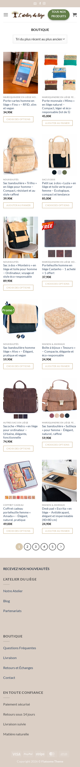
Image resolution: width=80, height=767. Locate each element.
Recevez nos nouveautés (26, 568)
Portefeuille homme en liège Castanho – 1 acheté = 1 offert (59, 269)
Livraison (10, 658)
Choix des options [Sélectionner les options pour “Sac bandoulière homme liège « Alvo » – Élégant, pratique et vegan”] (18, 366)
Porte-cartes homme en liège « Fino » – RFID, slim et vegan (19, 104)
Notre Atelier (13, 591)
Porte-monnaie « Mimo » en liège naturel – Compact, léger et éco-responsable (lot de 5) (58, 106)
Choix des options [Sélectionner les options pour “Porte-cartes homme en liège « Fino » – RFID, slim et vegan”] (18, 119)
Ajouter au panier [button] (57, 123)
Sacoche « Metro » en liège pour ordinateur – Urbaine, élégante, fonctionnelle (20, 431)
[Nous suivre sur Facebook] (40, 3)
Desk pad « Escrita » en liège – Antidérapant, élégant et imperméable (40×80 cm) (57, 514)
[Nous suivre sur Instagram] (44, 3)
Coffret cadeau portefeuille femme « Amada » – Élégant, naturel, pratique (17, 514)
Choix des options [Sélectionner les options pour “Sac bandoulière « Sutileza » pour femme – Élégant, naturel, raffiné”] (57, 444)
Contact (9, 677)
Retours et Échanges (18, 668)
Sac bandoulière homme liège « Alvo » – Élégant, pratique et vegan (19, 351)
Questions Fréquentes (19, 648)
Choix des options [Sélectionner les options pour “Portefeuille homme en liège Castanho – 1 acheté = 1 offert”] (57, 283)
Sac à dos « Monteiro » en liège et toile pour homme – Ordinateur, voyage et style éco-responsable (20, 271)
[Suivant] (60, 546)
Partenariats (12, 611)
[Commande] (40, 39)
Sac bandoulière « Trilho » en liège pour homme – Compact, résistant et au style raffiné (20, 188)
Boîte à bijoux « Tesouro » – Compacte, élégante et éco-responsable (58, 351)
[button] (35, 3)
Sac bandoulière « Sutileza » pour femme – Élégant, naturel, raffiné (59, 429)
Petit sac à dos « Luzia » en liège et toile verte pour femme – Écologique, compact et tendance (59, 188)
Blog (6, 601)
